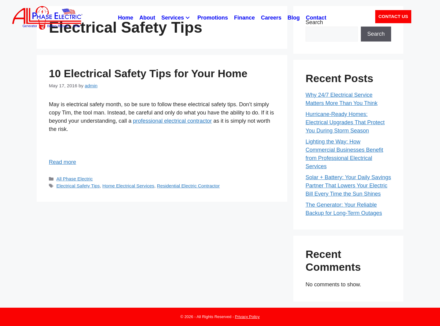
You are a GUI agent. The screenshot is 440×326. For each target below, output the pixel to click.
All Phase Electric (74, 178)
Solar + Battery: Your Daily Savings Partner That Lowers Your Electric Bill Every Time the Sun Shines (348, 185)
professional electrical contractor (172, 121)
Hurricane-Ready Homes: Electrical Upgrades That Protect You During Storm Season (345, 122)
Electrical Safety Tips (78, 185)
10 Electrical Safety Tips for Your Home (148, 73)
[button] (187, 17)
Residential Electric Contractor (188, 185)
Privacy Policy (247, 316)
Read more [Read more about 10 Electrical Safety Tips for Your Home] (62, 162)
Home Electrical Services (128, 185)
